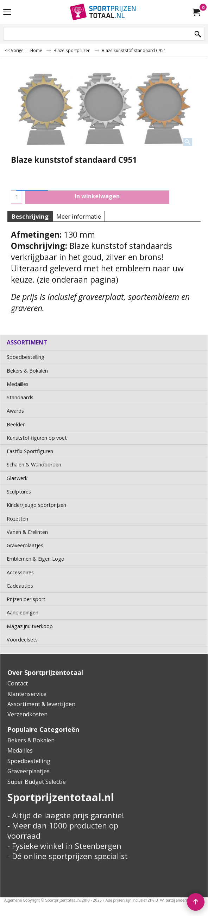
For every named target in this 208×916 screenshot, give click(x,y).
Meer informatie (78, 216)
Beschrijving (30, 216)
